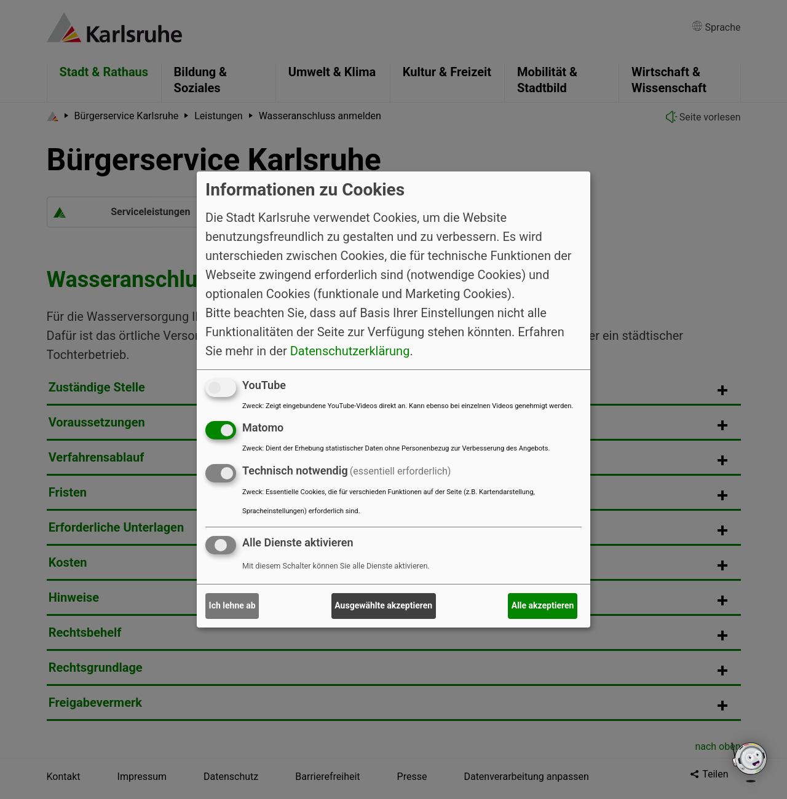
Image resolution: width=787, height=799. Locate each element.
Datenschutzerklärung (350, 350)
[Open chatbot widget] (750, 762)
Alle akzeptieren (543, 605)
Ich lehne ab (232, 605)
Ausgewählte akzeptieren (383, 605)
